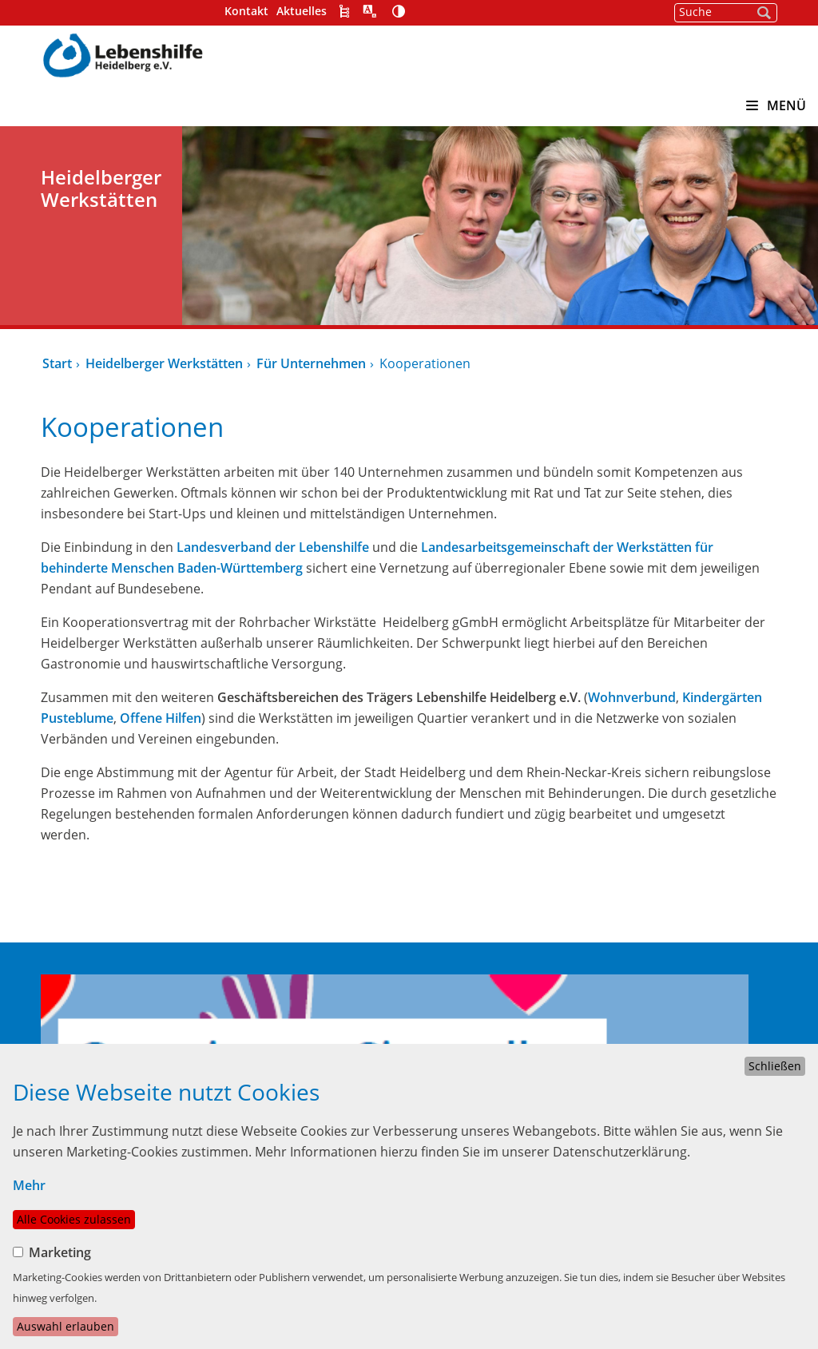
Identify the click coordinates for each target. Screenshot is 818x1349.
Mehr (29, 1185)
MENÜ (776, 105)
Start (57, 363)
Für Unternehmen (311, 363)
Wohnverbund (632, 697)
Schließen (775, 1065)
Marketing (60, 1252)
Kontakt (246, 10)
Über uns (440, 1027)
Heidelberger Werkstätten (164, 363)
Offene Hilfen (160, 718)
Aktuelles (301, 10)
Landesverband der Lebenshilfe (273, 547)
